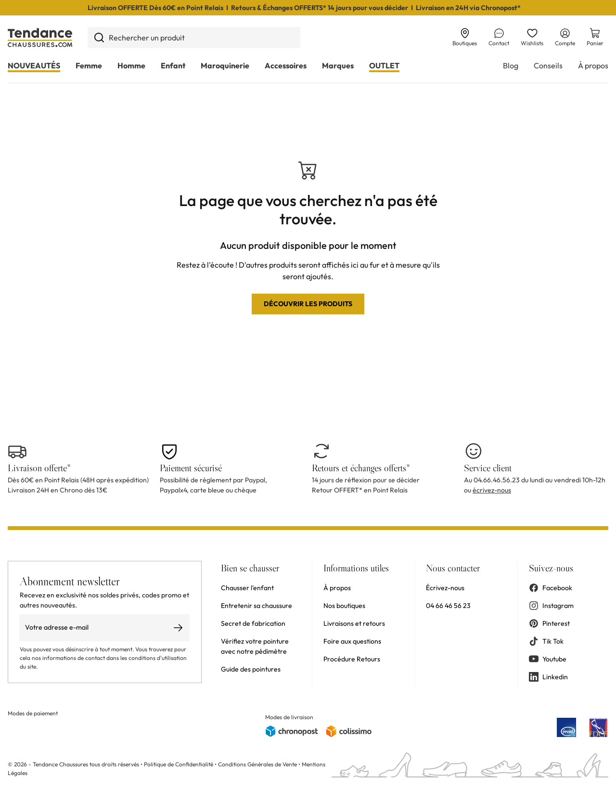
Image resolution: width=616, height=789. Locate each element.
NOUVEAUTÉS (34, 65)
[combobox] (194, 37)
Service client (488, 468)
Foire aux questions (352, 641)
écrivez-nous (492, 490)
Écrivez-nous (445, 587)
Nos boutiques (344, 605)
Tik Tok (546, 641)
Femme (89, 65)
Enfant (173, 65)
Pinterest (549, 623)
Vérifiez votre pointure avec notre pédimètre (255, 646)
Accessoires (286, 65)
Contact (498, 37)
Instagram (551, 605)
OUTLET (384, 65)
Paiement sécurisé (191, 468)
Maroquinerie (225, 65)
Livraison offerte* (39, 468)
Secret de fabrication (253, 623)
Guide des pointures (251, 669)
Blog (510, 65)
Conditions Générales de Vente (257, 764)
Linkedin (548, 677)
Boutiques (464, 37)
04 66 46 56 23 (448, 605)
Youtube (547, 659)
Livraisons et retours (354, 623)
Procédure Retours (351, 659)
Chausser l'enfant (247, 587)
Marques (338, 65)
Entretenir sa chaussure (256, 605)
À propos (593, 65)
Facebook (550, 588)
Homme (131, 65)
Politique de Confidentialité (179, 764)
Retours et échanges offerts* (361, 468)
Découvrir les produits (308, 303)
